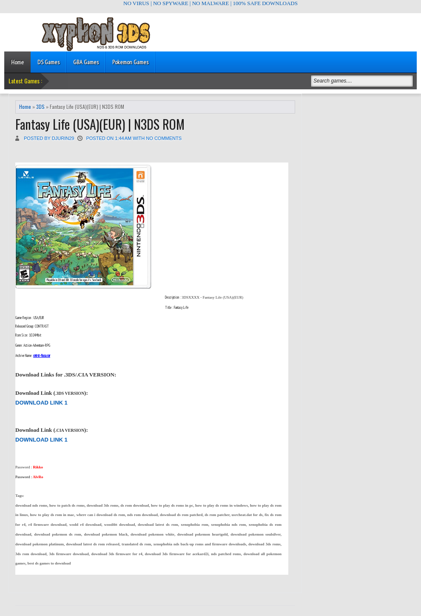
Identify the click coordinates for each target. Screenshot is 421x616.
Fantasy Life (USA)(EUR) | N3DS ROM (100, 124)
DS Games (48, 62)
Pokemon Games (130, 62)
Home (17, 62)
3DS (40, 106)
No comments (164, 138)
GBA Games (86, 62)
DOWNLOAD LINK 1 (41, 402)
